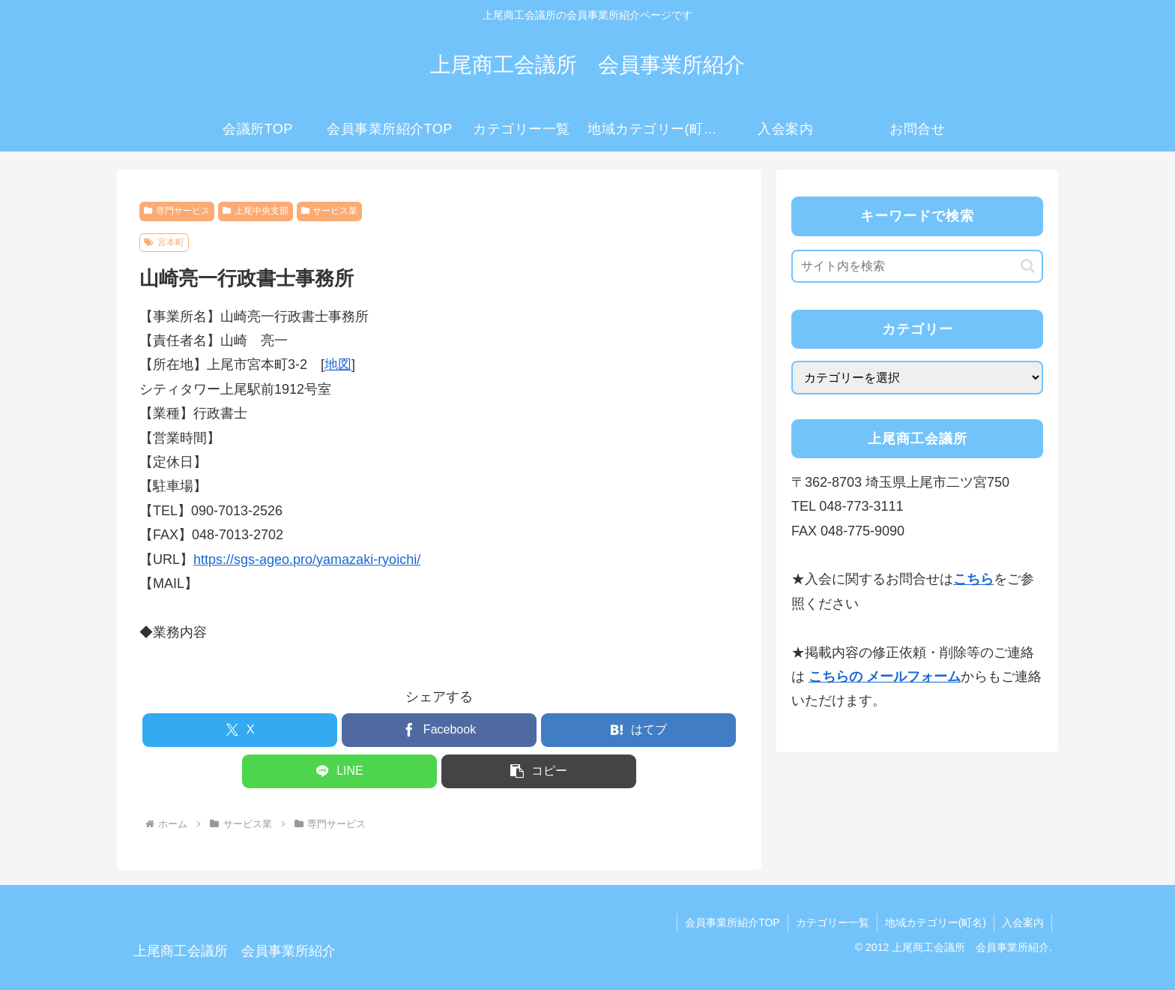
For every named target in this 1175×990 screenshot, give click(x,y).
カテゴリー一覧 (832, 922)
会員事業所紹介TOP (732, 922)
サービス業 (329, 211)
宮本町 (164, 242)
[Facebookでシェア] (439, 730)
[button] (538, 771)
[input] (917, 266)
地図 (337, 364)
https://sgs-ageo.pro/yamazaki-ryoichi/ (306, 559)
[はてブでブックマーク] (638, 730)
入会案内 (1023, 922)
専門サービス (177, 211)
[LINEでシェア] (339, 771)
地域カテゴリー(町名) (935, 922)
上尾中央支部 (256, 211)
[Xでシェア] (239, 730)
